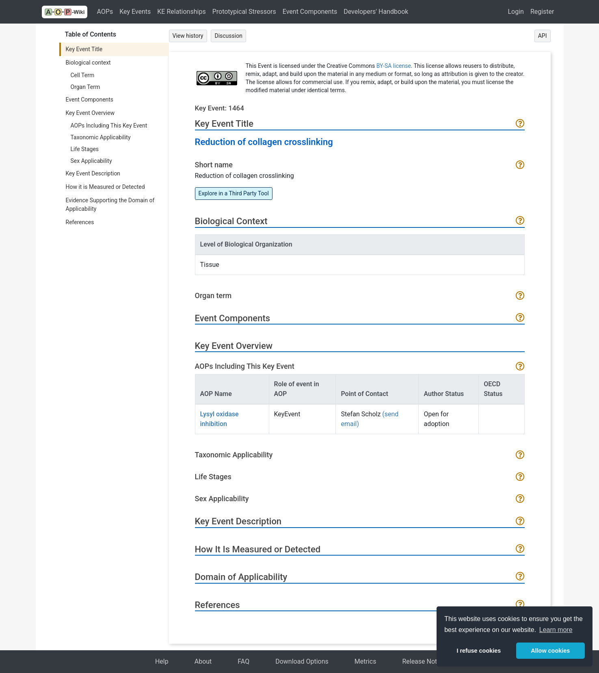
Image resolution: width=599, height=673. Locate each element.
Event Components (310, 11)
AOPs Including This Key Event (109, 125)
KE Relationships (181, 11)
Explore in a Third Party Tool (234, 193)
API (542, 35)
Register (542, 11)
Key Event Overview (90, 113)
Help (162, 661)
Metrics (365, 661)
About (203, 661)
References (80, 222)
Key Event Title (84, 49)
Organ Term (85, 87)
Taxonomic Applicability (101, 137)
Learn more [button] (556, 629)
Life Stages (85, 149)
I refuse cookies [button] (478, 650)
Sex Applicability (91, 161)
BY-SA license (393, 66)
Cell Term (83, 75)
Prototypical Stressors (244, 11)
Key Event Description (93, 173)
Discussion (228, 35)
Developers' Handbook (376, 11)
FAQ (243, 661)
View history (188, 35)
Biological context (88, 62)
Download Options (302, 661)
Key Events (135, 11)
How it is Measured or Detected (105, 187)
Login (515, 11)
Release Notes (423, 661)
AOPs (105, 11)
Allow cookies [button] (550, 650)
